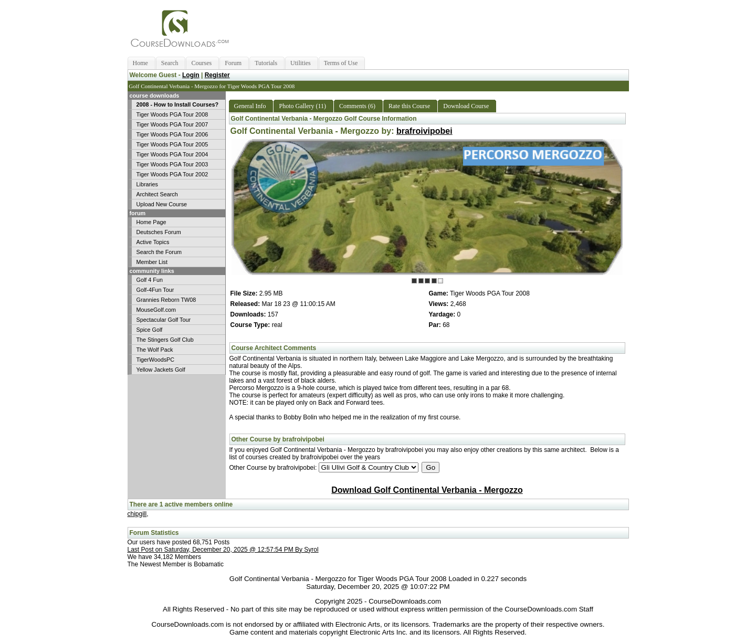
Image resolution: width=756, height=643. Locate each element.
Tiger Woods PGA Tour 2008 (172, 114)
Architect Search (157, 194)
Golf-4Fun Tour (155, 290)
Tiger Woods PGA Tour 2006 (172, 134)
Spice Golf (149, 329)
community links (151, 271)
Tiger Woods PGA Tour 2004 (172, 154)
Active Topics (153, 242)
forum (137, 213)
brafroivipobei (424, 131)
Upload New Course (161, 204)
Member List (151, 262)
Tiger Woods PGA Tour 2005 (172, 144)
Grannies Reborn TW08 (166, 300)
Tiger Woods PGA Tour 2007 (172, 124)
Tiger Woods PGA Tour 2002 (172, 174)
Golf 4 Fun (149, 280)
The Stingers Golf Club (165, 339)
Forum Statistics (154, 532)
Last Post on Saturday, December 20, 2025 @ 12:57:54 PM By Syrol (223, 549)
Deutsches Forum (158, 232)
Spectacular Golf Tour (163, 320)
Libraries (147, 184)
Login (191, 75)
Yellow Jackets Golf (160, 369)
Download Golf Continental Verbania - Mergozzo (426, 490)
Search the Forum (159, 252)
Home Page (151, 222)
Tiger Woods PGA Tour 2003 (172, 164)
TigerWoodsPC (155, 359)
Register (217, 75)
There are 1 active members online (181, 504)
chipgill (137, 514)
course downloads (154, 95)
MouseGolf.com (156, 310)
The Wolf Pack (154, 349)
